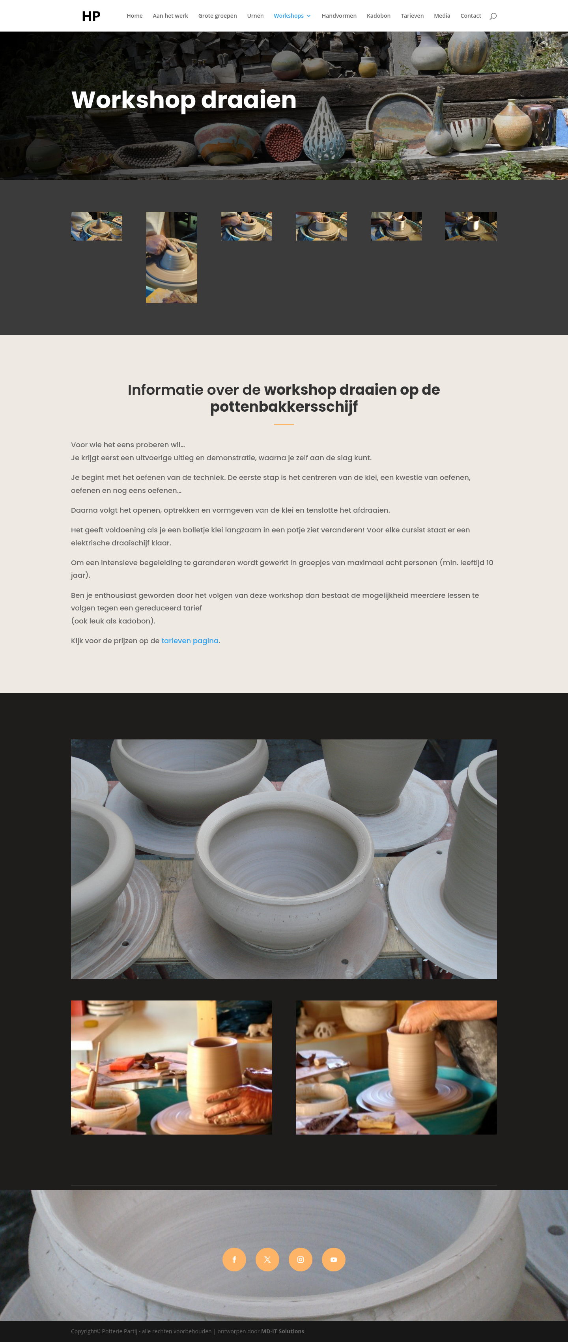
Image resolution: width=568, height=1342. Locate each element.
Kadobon (378, 16)
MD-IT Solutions (282, 1331)
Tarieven (412, 16)
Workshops (289, 16)
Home (135, 16)
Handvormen (339, 16)
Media (442, 16)
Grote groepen (217, 16)
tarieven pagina (190, 641)
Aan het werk (170, 16)
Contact (471, 16)
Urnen (255, 16)
